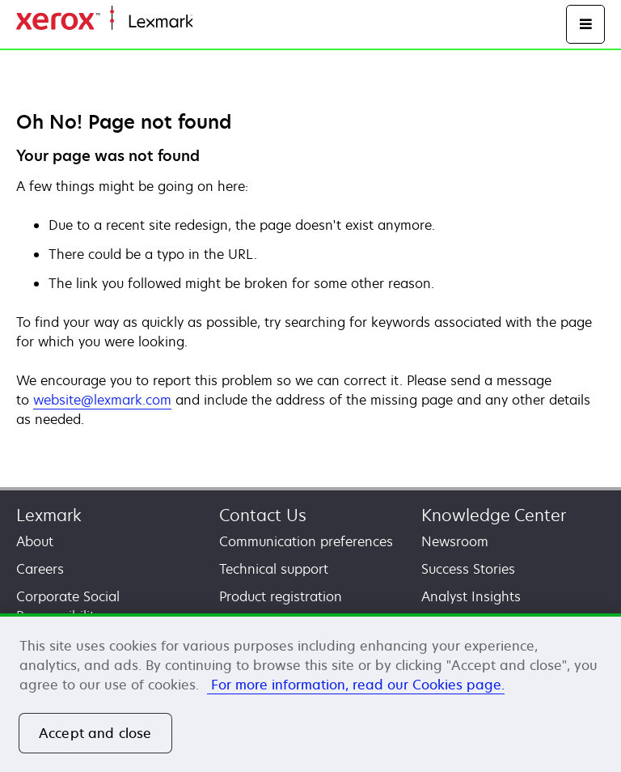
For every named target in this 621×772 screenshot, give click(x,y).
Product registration (280, 596)
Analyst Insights (471, 596)
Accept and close (95, 733)
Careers (40, 569)
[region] (310, 692)
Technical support (273, 569)
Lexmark (49, 515)
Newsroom (454, 541)
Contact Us (262, 515)
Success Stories (468, 569)
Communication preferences (306, 541)
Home (208, 22)
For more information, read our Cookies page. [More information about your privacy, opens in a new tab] (356, 685)
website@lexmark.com (102, 400)
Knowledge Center (493, 515)
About (34, 541)
